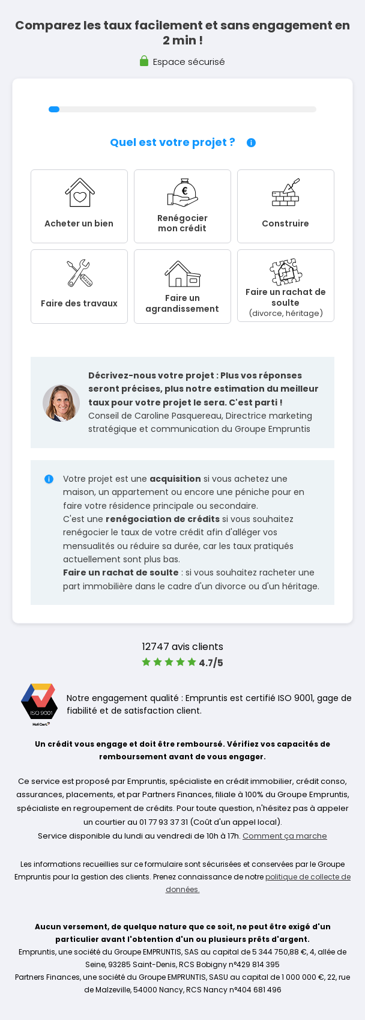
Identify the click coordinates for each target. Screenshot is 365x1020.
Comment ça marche (285, 836)
